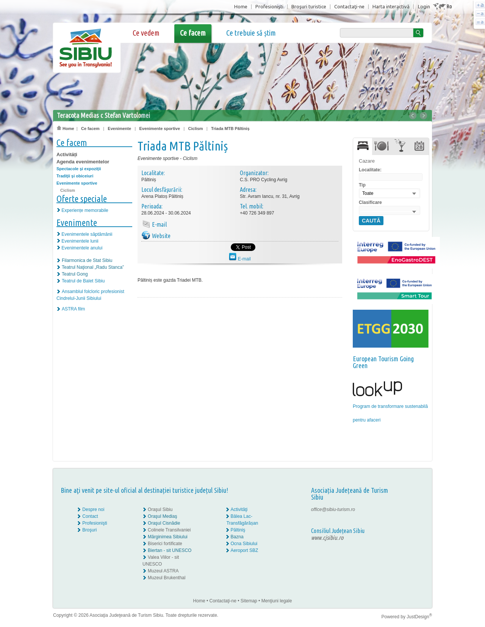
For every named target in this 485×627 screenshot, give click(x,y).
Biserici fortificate (165, 543)
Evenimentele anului (81, 248)
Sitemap (249, 600)
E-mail (239, 259)
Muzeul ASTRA (163, 571)
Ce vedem (146, 32)
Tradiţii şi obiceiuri (74, 176)
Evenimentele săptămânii (86, 234)
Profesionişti (269, 6)
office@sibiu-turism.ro (333, 509)
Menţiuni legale (276, 600)
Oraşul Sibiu (160, 509)
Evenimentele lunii (79, 241)
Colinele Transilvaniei (169, 530)
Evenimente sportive (159, 128)
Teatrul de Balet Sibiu (83, 281)
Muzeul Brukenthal (166, 577)
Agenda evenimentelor (82, 162)
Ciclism (195, 128)
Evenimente (119, 128)
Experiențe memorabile (84, 210)
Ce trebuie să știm (251, 32)
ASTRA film (73, 309)
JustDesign (419, 616)
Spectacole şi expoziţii (78, 168)
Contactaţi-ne (349, 6)
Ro (449, 6)
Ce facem (193, 32)
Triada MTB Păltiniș (230, 128)
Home (240, 6)
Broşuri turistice (308, 6)
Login (424, 6)
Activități (66, 154)
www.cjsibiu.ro (327, 537)
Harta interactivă (391, 6)
